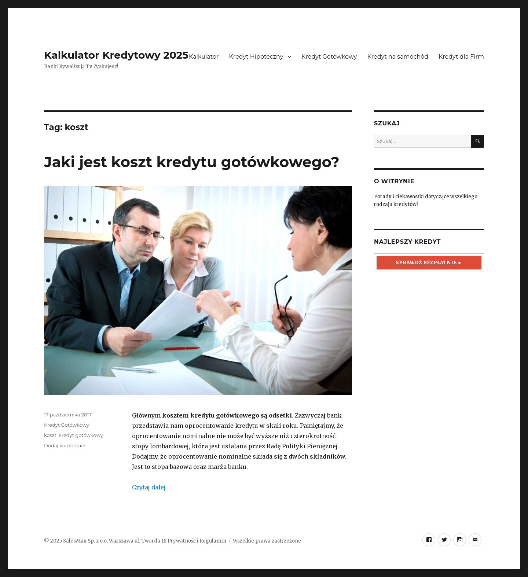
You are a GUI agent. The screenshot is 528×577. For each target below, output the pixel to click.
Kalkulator (204, 56)
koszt (50, 435)
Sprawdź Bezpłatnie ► (429, 263)
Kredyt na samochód (398, 56)
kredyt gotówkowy (81, 435)
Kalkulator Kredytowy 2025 (116, 55)
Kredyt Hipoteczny (256, 56)
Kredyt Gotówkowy (329, 56)
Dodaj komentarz (64, 445)
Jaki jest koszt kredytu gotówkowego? (192, 162)
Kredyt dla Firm (461, 56)
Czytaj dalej (149, 487)
